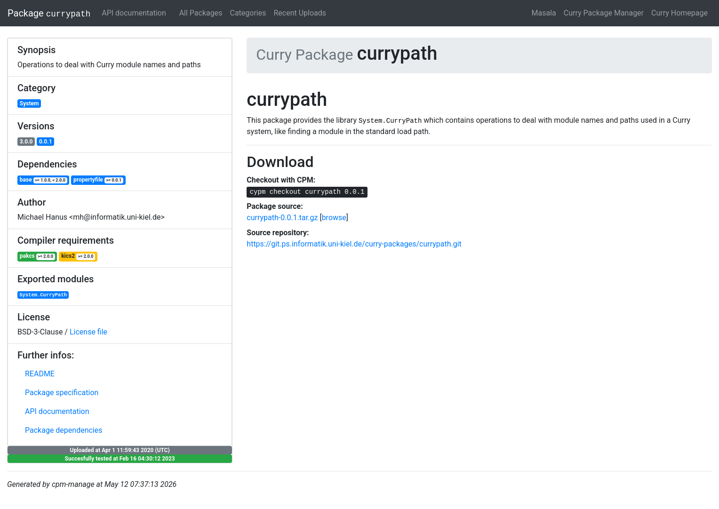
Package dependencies (64, 430)
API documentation (134, 12)
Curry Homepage (679, 12)
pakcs (37, 256)
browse (334, 217)
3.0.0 (26, 141)
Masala (544, 12)
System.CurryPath (43, 295)
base (43, 179)
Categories (248, 12)
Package (49, 13)
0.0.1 (45, 141)
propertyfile (98, 179)
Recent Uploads (299, 12)
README (40, 373)
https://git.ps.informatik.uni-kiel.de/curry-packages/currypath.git (354, 243)
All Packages (201, 12)
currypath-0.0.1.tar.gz (282, 217)
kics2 (78, 256)
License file (88, 331)
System (29, 103)
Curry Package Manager (604, 12)
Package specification (61, 392)
